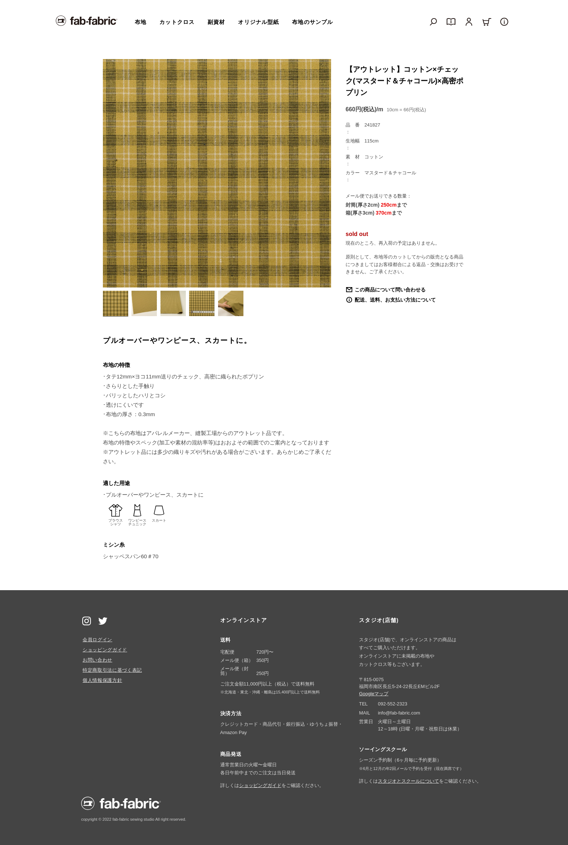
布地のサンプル (312, 22)
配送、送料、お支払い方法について (395, 300)
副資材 (216, 22)
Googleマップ (373, 693)
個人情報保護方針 (102, 680)
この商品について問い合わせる (390, 290)
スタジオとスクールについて (408, 781)
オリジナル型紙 (258, 22)
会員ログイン (97, 639)
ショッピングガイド (105, 650)
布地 (140, 22)
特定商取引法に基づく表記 (112, 670)
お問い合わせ (97, 660)
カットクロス (177, 22)
